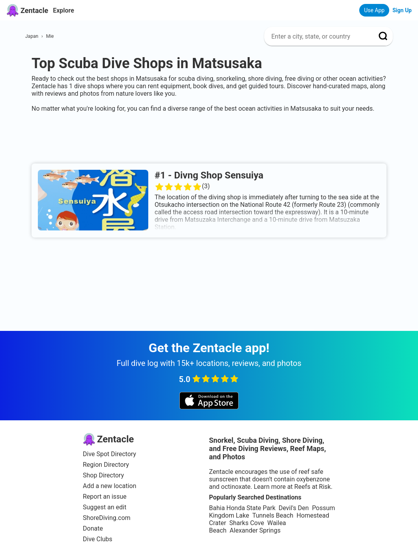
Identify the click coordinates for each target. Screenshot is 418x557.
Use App (374, 10)
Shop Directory (103, 475)
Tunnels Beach (272, 515)
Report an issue (105, 496)
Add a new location (109, 486)
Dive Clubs (97, 539)
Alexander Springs (255, 530)
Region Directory (106, 464)
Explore (63, 10)
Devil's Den (293, 508)
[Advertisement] (209, 136)
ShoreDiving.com (107, 518)
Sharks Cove (246, 523)
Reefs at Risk (312, 486)
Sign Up (402, 10)
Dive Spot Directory (109, 454)
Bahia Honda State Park (242, 508)
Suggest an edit (104, 507)
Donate (93, 528)
